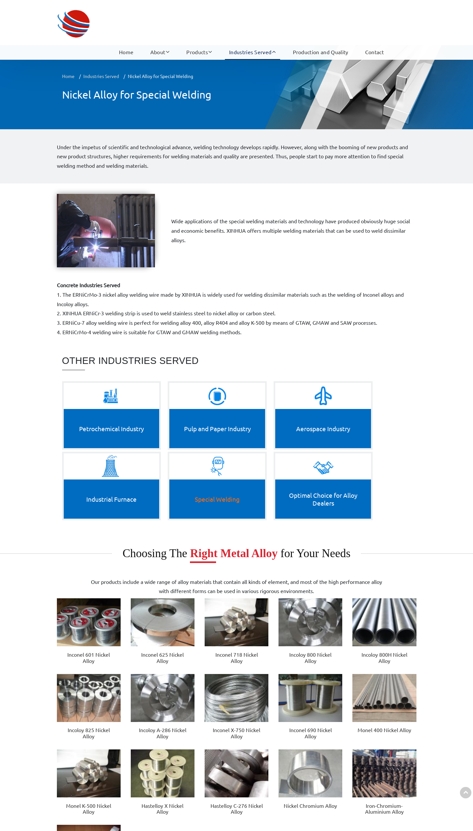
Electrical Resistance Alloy (167, 782)
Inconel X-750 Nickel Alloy (395, 569)
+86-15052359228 (392, 743)
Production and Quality (320, 26)
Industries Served (101, 76)
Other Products (156, 795)
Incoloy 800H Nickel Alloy (259, 569)
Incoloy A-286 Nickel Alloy (349, 569)
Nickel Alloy (151, 730)
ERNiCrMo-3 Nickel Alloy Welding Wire (395, 633)
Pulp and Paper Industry (279, 743)
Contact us (373, 715)
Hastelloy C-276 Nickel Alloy (259, 633)
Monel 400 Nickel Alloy (123, 630)
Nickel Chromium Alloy (304, 633)
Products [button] (197, 26)
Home (126, 26)
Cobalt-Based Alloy (159, 743)
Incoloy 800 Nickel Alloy (214, 569)
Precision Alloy (155, 769)
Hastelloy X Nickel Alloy (214, 630)
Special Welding (270, 782)
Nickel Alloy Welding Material (171, 756)
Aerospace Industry (274, 756)
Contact (374, 26)
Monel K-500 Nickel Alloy (168, 630)
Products (155, 715)
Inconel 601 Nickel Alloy (78, 569)
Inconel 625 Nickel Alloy (123, 569)
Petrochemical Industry (278, 730)
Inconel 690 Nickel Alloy (78, 630)
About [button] (157, 26)
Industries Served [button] (250, 26)
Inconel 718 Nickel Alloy (168, 569)
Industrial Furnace (272, 769)
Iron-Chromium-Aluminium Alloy (349, 637)
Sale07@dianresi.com (393, 756)
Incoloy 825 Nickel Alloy (304, 569)
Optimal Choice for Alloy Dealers (288, 795)
